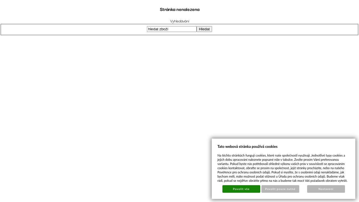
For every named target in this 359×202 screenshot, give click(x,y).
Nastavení (326, 188)
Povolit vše (241, 188)
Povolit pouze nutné (280, 188)
